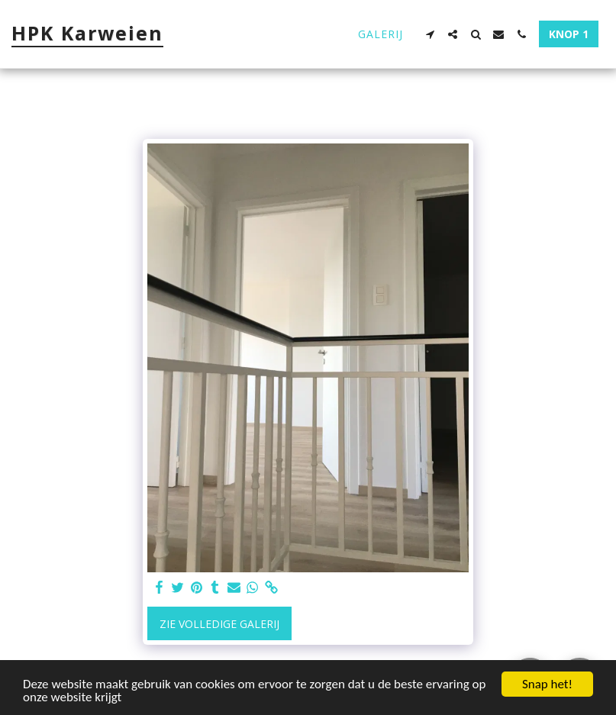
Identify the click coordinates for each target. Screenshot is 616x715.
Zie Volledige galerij (219, 624)
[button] (429, 34)
